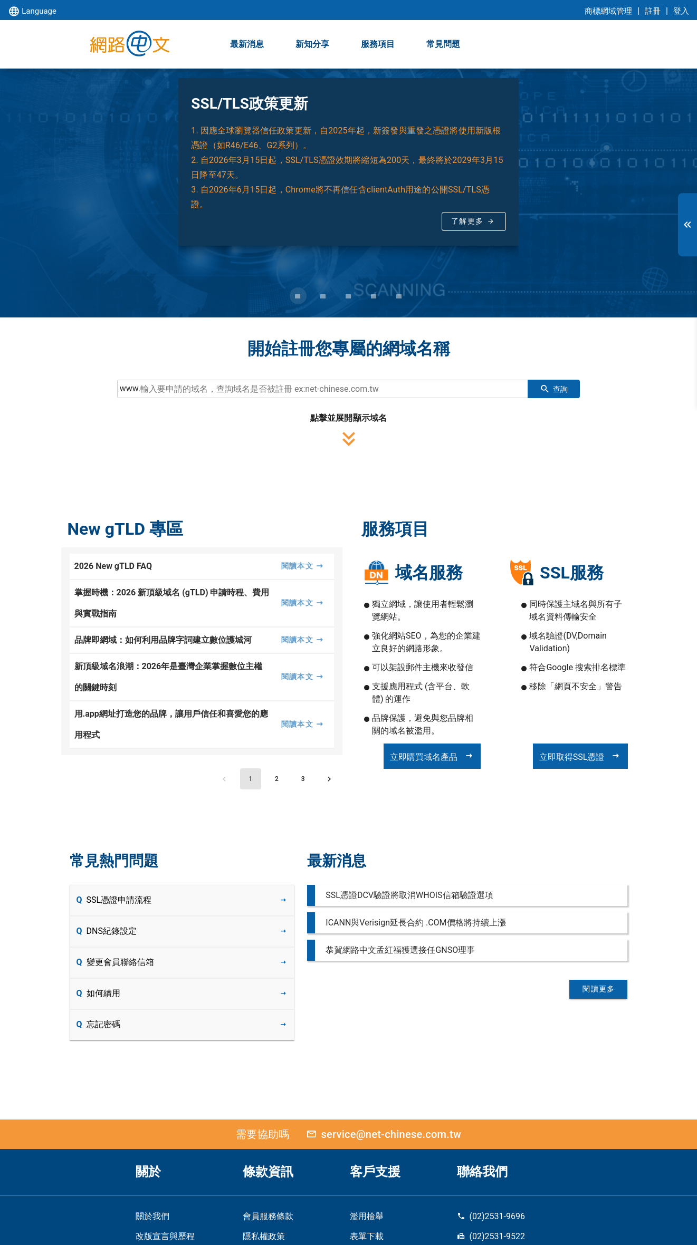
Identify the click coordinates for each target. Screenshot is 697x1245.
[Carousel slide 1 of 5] (298, 295)
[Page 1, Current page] (250, 778)
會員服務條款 (268, 1216)
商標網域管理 (608, 11)
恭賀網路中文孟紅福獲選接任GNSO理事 (400, 950)
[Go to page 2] (277, 778)
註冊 (653, 11)
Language (32, 12)
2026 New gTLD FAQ (113, 566)
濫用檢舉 (367, 1216)
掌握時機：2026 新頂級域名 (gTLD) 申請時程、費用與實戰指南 (172, 603)
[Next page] (329, 778)
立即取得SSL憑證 (580, 756)
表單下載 (367, 1236)
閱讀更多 (599, 989)
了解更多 (467, 221)
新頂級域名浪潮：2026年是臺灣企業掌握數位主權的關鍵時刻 (168, 676)
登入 (681, 11)
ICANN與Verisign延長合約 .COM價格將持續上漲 (415, 923)
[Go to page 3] (302, 778)
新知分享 (312, 44)
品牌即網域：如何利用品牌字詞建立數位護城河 (163, 640)
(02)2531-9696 (491, 1216)
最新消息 (247, 44)
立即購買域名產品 (432, 756)
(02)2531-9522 (491, 1236)
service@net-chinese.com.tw (381, 1134)
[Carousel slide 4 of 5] (374, 295)
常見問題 (443, 44)
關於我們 (152, 1216)
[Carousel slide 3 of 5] (348, 295)
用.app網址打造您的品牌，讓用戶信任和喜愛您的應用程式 (171, 724)
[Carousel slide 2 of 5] (323, 295)
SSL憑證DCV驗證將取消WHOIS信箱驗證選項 (409, 895)
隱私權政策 (264, 1236)
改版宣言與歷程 (165, 1236)
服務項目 (378, 44)
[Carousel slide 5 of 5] (399, 295)
